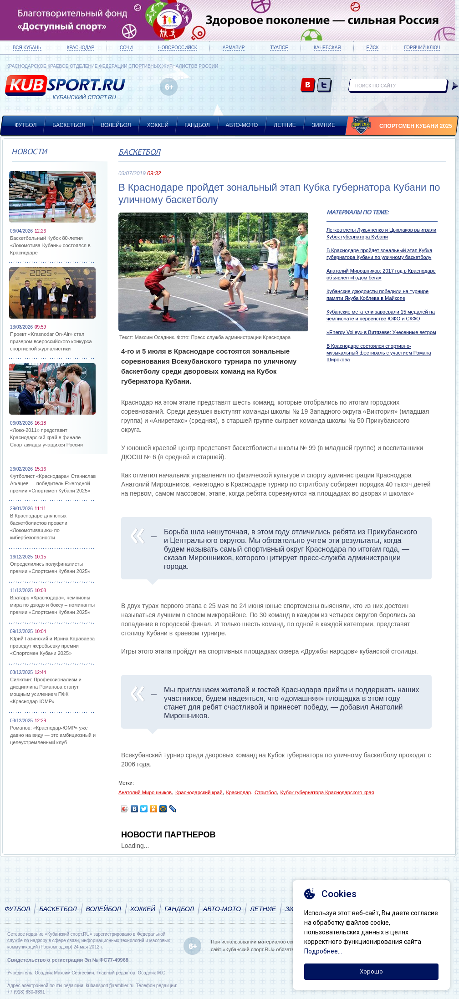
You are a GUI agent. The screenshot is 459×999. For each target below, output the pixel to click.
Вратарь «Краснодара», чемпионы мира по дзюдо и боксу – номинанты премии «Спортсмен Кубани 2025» (52, 605)
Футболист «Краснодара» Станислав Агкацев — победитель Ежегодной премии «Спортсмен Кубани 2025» (53, 483)
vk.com (308, 85)
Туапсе (279, 47)
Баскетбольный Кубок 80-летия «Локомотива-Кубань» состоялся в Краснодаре (50, 245)
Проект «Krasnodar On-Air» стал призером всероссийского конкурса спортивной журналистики (51, 341)
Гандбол (196, 125)
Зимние (323, 125)
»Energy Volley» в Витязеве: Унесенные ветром (381, 332)
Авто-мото (242, 125)
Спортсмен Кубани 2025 (415, 126)
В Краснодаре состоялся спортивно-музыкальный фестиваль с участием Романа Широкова (378, 352)
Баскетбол (68, 125)
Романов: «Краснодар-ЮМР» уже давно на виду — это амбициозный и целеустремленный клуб (53, 735)
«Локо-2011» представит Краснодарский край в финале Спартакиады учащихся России (46, 437)
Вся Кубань (27, 47)
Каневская (327, 47)
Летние (285, 125)
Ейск (373, 47)
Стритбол (266, 792)
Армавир (234, 47)
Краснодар (80, 47)
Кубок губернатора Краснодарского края (327, 792)
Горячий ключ (422, 47)
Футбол (25, 125)
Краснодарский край (199, 792)
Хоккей (158, 125)
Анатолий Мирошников (145, 792)
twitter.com (324, 85)
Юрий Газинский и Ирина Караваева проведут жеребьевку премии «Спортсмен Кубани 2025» (52, 646)
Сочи (126, 47)
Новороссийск (177, 47)
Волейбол (116, 125)
